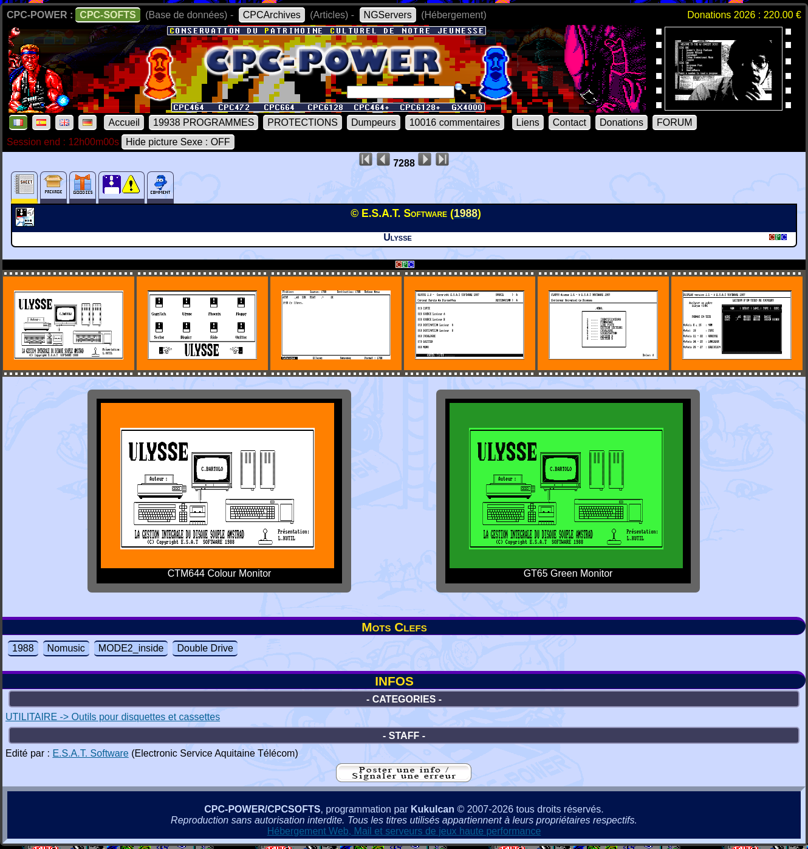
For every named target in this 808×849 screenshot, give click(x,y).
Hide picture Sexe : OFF (178, 142)
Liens (527, 122)
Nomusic (66, 648)
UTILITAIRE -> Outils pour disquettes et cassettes (112, 717)
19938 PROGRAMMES (203, 122)
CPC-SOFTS (107, 15)
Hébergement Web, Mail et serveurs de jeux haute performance (404, 831)
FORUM (675, 122)
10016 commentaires (454, 122)
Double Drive (205, 648)
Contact (569, 122)
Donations (621, 122)
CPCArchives (272, 15)
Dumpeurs (373, 122)
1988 (23, 648)
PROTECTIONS (302, 122)
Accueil (124, 122)
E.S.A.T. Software (90, 753)
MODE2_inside (131, 648)
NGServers (388, 15)
